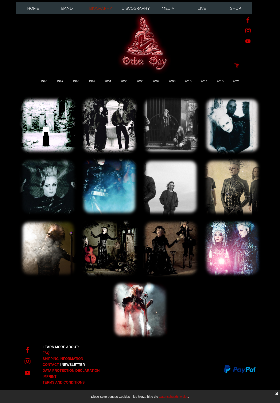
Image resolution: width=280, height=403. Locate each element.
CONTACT (51, 364)
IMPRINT (50, 376)
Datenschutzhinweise (173, 396)
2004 (124, 81)
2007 (156, 81)
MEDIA (168, 8)
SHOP (235, 8)
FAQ (46, 353)
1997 (60, 81)
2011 (204, 81)
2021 (236, 81)
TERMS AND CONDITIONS (64, 382)
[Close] (277, 393)
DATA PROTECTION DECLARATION (71, 370)
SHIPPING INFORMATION (63, 359)
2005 (140, 81)
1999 (92, 81)
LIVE (202, 8)
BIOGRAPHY (100, 8)
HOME (33, 8)
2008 (172, 81)
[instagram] (248, 30)
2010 (188, 81)
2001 (108, 81)
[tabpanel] (76, 364)
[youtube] (248, 41)
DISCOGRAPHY (136, 8)
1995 (43, 81)
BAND (67, 8)
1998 (76, 81)
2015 (220, 81)
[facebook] (248, 20)
